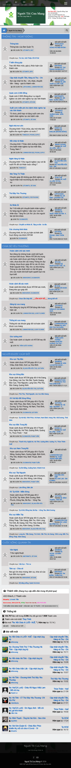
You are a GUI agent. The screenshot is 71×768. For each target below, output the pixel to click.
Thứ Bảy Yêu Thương (17, 193)
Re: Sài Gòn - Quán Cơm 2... (57, 99)
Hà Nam (37, 418)
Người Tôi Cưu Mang (32, 762)
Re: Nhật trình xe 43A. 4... (58, 213)
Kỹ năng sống (24, 583)
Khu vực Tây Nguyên (17, 473)
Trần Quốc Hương (25, 345)
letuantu (26, 50)
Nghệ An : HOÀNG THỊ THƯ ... (56, 342)
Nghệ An (30, 442)
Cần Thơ (44, 534)
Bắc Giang (45, 394)
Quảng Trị (52, 442)
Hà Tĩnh (37, 442)
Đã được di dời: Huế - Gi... (58, 265)
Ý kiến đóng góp (15, 62)
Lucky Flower (40, 313)
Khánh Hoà (41, 468)
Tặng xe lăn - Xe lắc (40, 225)
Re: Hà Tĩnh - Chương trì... (57, 197)
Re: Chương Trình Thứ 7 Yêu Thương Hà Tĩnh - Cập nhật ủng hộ (25, 648)
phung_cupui (34, 135)
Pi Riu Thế (58, 177)
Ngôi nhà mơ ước (16, 126)
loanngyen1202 (37, 87)
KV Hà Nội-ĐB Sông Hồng (20, 398)
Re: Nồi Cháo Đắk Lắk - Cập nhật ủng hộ (26, 669)
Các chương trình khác (18, 229)
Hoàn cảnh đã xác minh (18, 284)
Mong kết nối (52, 299)
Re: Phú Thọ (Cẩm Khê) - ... (57, 383)
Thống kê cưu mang (17, 320)
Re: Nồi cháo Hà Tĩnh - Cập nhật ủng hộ (25, 658)
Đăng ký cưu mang (17, 304)
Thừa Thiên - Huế (61, 689)
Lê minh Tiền (14, 599)
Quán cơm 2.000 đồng (18, 93)
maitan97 (58, 572)
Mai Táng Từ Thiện (17, 174)
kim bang (58, 66)
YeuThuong (34, 197)
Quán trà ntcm (34, 583)
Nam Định (44, 418)
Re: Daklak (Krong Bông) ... (58, 131)
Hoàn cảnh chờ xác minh (20, 251)
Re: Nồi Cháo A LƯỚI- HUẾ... (58, 83)
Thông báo (14, 44)
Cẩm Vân (14, 713)
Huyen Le (58, 428)
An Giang (50, 534)
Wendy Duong (60, 144)
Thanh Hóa (23, 442)
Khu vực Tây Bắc (16, 359)
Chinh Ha (58, 128)
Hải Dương (60, 418)
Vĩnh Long (58, 534)
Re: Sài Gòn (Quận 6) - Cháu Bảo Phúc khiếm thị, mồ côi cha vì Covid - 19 (25, 727)
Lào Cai (38, 394)
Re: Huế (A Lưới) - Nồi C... (58, 147)
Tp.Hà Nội (22, 418)
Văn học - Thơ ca (25, 564)
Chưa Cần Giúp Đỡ (25, 299)
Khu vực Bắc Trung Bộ (18, 425)
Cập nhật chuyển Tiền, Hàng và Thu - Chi (26, 78)
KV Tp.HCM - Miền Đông (19, 492)
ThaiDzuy (25, 135)
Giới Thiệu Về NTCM (32, 58)
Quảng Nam (32, 468)
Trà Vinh (37, 534)
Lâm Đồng (22, 487)
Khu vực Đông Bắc (16, 374)
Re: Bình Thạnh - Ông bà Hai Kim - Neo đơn (27, 718)
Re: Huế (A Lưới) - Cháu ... (57, 431)
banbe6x (58, 210)
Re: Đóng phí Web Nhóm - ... (58, 47)
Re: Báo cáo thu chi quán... (57, 326)
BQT (32, 50)
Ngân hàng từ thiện (16, 159)
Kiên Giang (22, 537)
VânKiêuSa (15, 703)
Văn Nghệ (14, 550)
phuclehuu (59, 44)
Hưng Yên (52, 418)
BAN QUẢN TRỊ (16, 602)
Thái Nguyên (30, 394)
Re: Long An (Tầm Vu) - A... (58, 523)
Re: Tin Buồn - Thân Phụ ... (57, 574)
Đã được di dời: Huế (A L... (58, 289)
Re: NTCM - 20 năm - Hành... (56, 553)
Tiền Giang (29, 534)
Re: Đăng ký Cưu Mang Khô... (57, 309)
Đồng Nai (28, 510)
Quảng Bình (44, 442)
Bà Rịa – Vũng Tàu (39, 510)
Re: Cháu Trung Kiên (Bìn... (56, 458)
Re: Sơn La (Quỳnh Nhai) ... (58, 364)
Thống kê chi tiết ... (18, 626)
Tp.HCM (22, 510)
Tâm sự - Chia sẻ (16, 568)
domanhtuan (60, 380)
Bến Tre (65, 534)
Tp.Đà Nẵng (23, 468)
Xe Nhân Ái (14, 205)
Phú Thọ (22, 394)
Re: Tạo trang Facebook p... (57, 68)
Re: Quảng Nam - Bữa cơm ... (56, 114)
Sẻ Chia (32, 102)
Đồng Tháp (13, 537)
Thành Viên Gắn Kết (30, 602)
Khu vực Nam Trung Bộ (19, 448)
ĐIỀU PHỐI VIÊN (41, 602)
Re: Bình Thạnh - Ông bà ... (58, 499)
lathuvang (27, 87)
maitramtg (59, 96)
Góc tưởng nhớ (16, 337)
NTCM (23, 602)
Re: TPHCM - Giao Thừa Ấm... (56, 235)
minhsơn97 (27, 278)
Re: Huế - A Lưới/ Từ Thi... (58, 180)
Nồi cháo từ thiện (17, 141)
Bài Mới (5, 626)
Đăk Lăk (30, 487)
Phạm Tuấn (35, 436)
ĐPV (31, 71)
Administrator (7, 602)
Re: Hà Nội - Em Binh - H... (57, 406)
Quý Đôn (58, 232)
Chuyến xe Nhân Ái (25, 225)
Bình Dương (51, 510)
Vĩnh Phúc (30, 418)
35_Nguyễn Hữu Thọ (30, 368)
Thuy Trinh (27, 619)
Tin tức (21, 58)
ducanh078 (23, 219)
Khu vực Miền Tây (16, 515)
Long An (22, 534)
